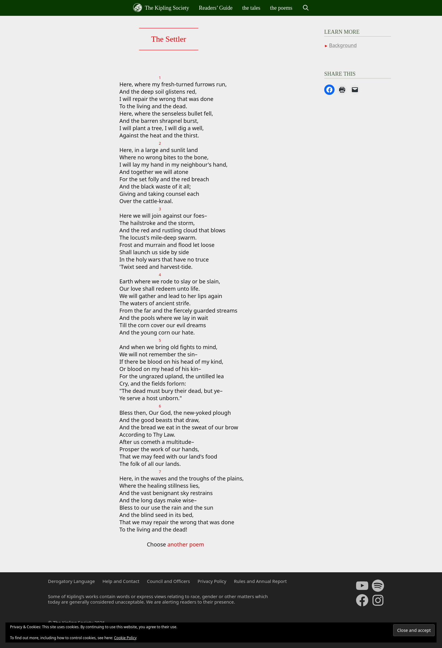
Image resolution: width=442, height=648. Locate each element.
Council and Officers (168, 581)
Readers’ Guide (216, 8)
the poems (281, 8)
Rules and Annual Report (260, 581)
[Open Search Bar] (305, 8)
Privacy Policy (212, 581)
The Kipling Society (161, 7)
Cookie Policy (125, 637)
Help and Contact (120, 581)
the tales (251, 8)
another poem (185, 544)
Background (343, 45)
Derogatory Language (71, 581)
